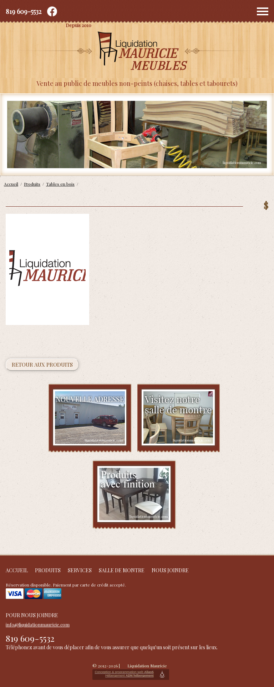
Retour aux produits (42, 364)
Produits (48, 570)
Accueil (17, 570)
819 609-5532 (23, 11)
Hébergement (129, 675)
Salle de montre (121, 570)
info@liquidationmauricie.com (38, 624)
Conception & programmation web (124, 672)
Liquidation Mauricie (147, 665)
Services (80, 570)
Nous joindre (170, 570)
